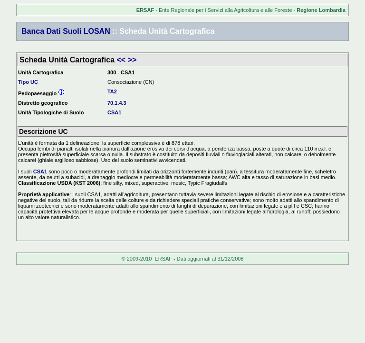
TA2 (112, 91)
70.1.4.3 (116, 103)
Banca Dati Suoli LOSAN (65, 31)
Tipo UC (28, 82)
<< (121, 60)
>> (132, 60)
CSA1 (114, 112)
